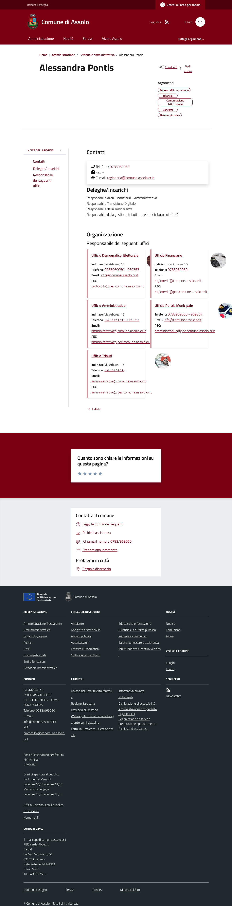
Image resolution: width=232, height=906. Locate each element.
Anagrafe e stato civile (85, 629)
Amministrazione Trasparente (43, 623)
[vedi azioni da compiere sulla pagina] (185, 68)
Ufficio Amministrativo (108, 305)
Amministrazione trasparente (137, 709)
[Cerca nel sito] (198, 22)
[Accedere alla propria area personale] (180, 4)
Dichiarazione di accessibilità (136, 703)
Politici (28, 642)
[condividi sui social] (168, 67)
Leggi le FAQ (126, 714)
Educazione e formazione (134, 623)
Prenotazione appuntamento (137, 723)
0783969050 (120, 166)
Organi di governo (35, 636)
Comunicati (173, 629)
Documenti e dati (35, 655)
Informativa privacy (131, 690)
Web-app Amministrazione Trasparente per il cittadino (92, 719)
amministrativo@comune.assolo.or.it (118, 331)
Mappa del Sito (130, 889)
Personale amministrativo (97, 54)
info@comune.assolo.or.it (119, 275)
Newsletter (173, 695)
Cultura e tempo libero (85, 655)
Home (43, 54)
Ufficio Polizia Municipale (174, 305)
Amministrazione (41, 38)
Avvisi (170, 636)
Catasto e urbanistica (85, 648)
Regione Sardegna (37, 5)
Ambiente (77, 623)
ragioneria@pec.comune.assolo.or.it (181, 291)
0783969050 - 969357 (121, 269)
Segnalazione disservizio (134, 718)
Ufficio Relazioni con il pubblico (43, 804)
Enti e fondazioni (34, 661)
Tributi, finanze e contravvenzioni (139, 652)
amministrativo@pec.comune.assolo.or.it (121, 342)
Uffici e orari (31, 811)
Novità (68, 38)
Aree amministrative (37, 629)
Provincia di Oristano (84, 709)
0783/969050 (45, 710)
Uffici (27, 648)
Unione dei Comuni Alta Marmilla (92, 693)
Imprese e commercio (132, 636)
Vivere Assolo (112, 38)
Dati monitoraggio (35, 889)
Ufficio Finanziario (168, 255)
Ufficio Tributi (101, 355)
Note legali (125, 697)
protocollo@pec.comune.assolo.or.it (117, 286)
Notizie (170, 623)
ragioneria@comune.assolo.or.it (130, 177)
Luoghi (170, 662)
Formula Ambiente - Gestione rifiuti (92, 731)
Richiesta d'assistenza (132, 728)
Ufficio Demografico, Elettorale (114, 255)
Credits (97, 889)
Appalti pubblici (81, 636)
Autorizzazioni (80, 642)
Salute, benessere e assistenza (138, 642)
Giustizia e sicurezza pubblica (137, 629)
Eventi (170, 669)
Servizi (88, 38)
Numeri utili (31, 817)
